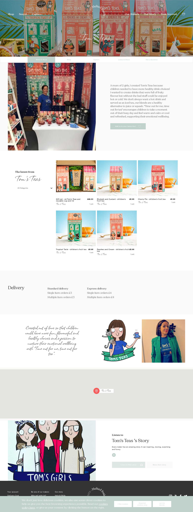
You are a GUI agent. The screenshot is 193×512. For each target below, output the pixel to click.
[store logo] (96, 14)
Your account (12, 492)
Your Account (169, 14)
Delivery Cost (13, 496)
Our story (59, 492)
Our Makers (132, 14)
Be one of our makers (40, 492)
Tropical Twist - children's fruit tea (71, 249)
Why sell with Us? (38, 496)
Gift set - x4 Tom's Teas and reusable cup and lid (68, 200)
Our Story (150, 14)
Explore (36, 14)
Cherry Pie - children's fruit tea (152, 199)
